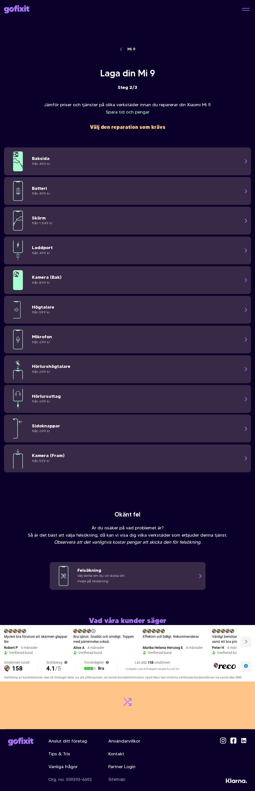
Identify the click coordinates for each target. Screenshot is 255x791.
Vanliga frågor (63, 766)
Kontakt (116, 754)
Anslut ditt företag (67, 741)
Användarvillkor (124, 741)
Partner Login (121, 766)
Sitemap (116, 779)
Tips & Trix (59, 754)
